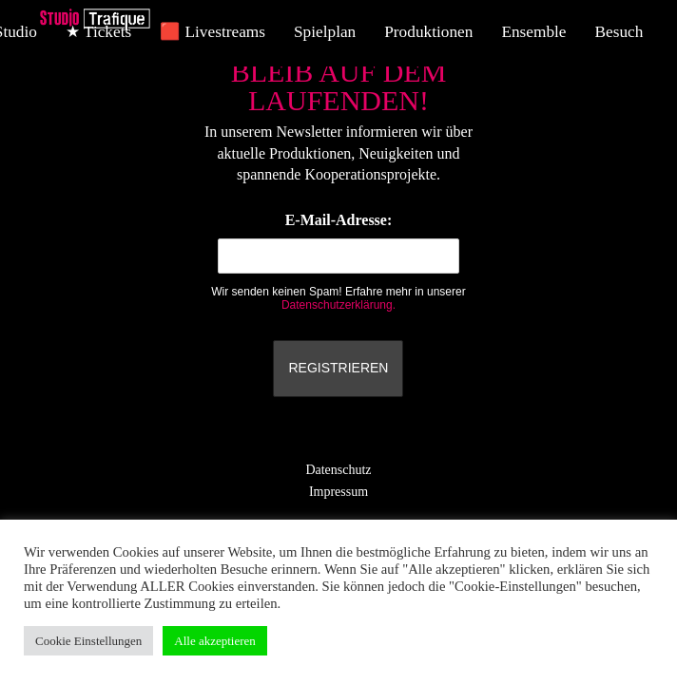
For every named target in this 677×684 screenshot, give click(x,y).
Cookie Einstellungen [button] (88, 641)
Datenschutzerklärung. (338, 305)
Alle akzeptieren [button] (215, 641)
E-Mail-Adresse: (338, 243)
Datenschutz (338, 470)
